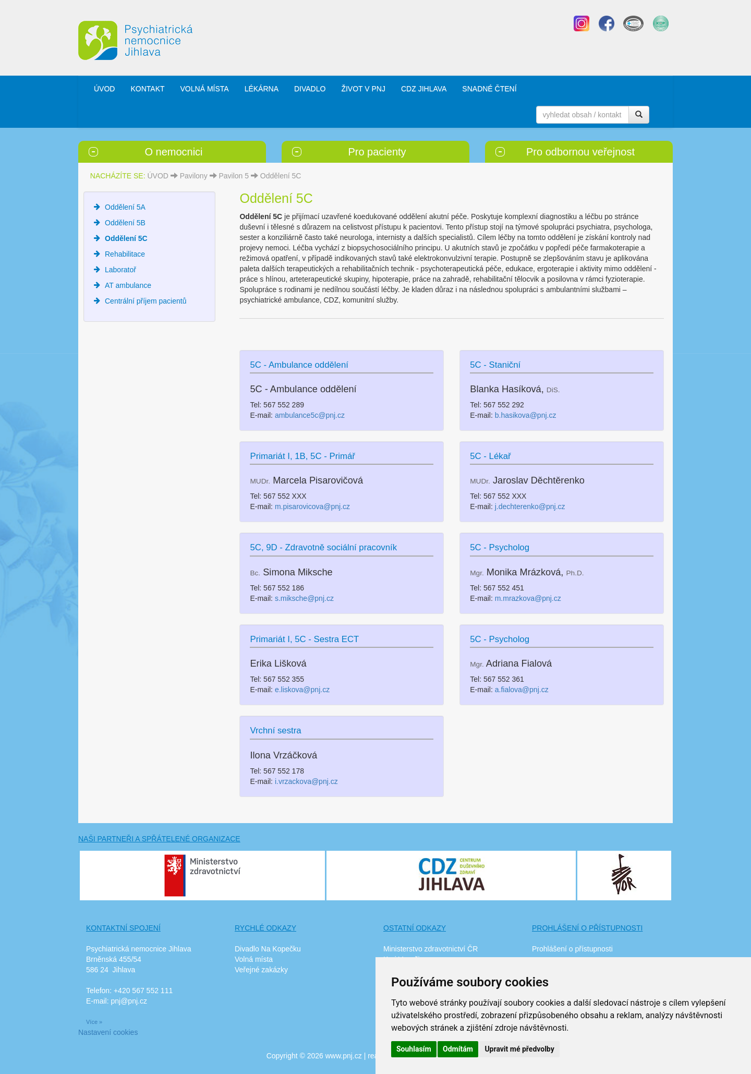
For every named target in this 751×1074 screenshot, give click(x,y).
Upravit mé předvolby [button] (519, 1049)
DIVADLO (309, 89)
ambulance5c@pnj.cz (310, 415)
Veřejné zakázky (261, 970)
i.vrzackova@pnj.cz (306, 781)
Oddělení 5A (125, 207)
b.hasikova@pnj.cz (525, 415)
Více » (94, 1022)
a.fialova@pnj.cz (522, 689)
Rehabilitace (125, 254)
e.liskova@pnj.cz (302, 689)
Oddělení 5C (280, 176)
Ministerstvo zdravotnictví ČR (430, 949)
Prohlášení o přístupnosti (572, 949)
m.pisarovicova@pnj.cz (312, 506)
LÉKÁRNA (261, 89)
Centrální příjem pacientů (145, 301)
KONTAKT (147, 89)
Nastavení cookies (108, 1032)
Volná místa (254, 959)
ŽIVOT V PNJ (363, 89)
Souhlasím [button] (413, 1049)
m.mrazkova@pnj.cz (528, 598)
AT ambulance (128, 285)
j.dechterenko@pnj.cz (530, 506)
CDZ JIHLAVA (423, 89)
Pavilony (194, 176)
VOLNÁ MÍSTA (204, 89)
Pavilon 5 (234, 176)
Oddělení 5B (125, 223)
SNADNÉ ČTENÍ (489, 89)
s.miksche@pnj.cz (304, 598)
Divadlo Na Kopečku (268, 949)
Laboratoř (120, 270)
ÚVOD (104, 89)
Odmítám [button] (458, 1049)
